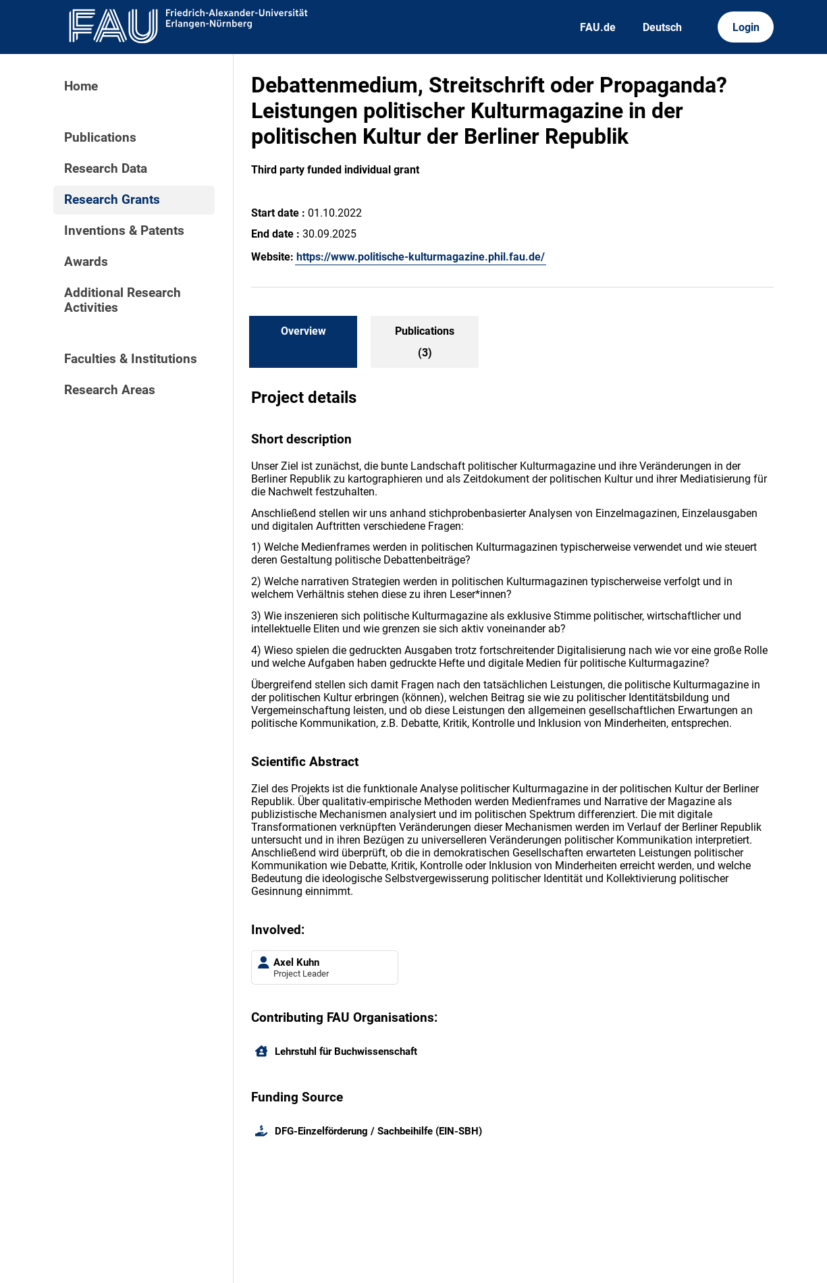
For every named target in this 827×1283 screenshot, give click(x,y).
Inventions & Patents (124, 230)
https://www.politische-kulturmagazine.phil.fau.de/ (420, 256)
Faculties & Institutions (130, 359)
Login (745, 27)
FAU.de (598, 27)
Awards (86, 261)
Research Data (105, 168)
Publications (100, 137)
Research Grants (112, 199)
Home (81, 86)
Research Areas (109, 390)
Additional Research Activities (122, 300)
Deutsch (662, 27)
